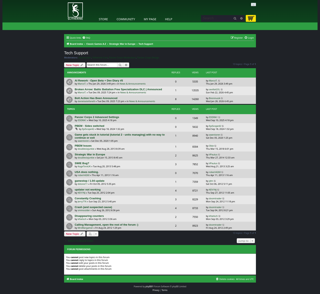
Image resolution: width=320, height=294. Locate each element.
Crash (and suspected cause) (93, 207)
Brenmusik (214, 98)
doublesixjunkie (86, 148)
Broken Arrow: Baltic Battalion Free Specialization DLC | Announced (118, 89)
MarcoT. (82, 83)
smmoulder (84, 210)
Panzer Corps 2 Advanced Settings (97, 117)
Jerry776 (82, 201)
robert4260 (84, 175)
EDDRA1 (82, 120)
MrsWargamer (85, 227)
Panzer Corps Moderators (122, 57)
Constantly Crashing (88, 198)
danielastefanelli (86, 101)
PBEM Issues (83, 145)
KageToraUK (84, 166)
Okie (211, 145)
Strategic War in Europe (90, 154)
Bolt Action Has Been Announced (96, 98)
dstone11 (83, 183)
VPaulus (213, 154)
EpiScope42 (88, 128)
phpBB (149, 286)
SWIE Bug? (82, 163)
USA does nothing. (87, 172)
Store (103, 19)
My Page (150, 19)
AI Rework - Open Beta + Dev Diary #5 (99, 80)
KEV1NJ (81, 192)
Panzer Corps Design (148, 57)
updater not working (88, 189)
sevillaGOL (214, 89)
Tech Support (76, 53)
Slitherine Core (100, 57)
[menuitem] (86, 37)
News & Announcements (133, 83)
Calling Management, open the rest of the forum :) (106, 224)
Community (126, 19)
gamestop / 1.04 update (89, 180)
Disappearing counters (89, 215)
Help (168, 19)
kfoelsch (82, 218)
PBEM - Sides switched (89, 125)
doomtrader (84, 57)
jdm (211, 180)
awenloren (83, 140)
